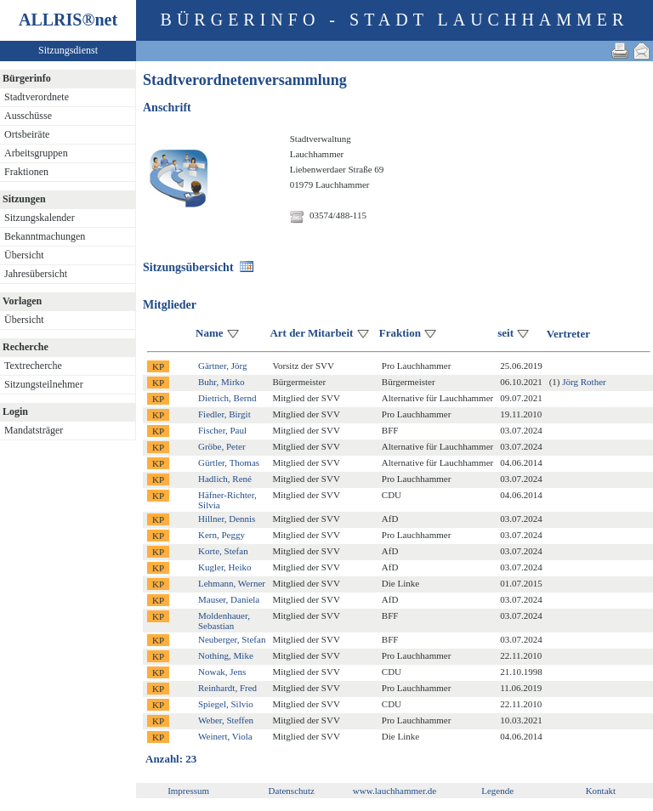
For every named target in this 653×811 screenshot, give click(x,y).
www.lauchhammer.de (394, 790)
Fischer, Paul (222, 430)
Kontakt (601, 790)
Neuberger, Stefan (231, 639)
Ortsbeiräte (26, 134)
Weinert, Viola (225, 736)
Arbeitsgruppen (36, 153)
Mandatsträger (33, 430)
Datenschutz (292, 790)
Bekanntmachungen (44, 236)
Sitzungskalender (39, 218)
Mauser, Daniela (228, 599)
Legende (497, 790)
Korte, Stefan (223, 551)
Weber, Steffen (225, 720)
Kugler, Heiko (225, 567)
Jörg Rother (583, 382)
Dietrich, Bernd (227, 398)
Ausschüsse (28, 116)
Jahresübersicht (35, 274)
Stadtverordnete (36, 97)
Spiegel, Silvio (225, 704)
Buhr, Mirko (221, 382)
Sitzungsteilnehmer (43, 384)
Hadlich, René (225, 479)
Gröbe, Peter (222, 446)
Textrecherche (33, 365)
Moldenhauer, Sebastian (224, 620)
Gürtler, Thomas (228, 462)
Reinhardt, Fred (227, 688)
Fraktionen (26, 172)
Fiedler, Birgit (224, 414)
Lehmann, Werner (231, 583)
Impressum (188, 790)
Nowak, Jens (222, 671)
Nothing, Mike (225, 655)
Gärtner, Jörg (222, 365)
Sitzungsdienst (68, 50)
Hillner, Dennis (226, 518)
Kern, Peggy (221, 535)
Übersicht (24, 255)
